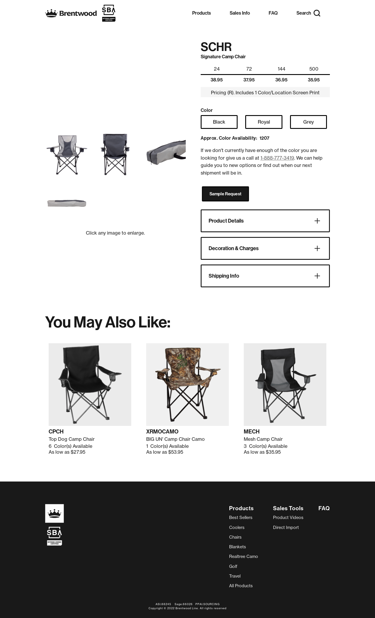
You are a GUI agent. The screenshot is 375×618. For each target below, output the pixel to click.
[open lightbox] (67, 154)
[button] (201, 13)
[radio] (219, 122)
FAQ (273, 13)
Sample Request (225, 194)
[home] (80, 13)
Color (207, 110)
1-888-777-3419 (277, 158)
